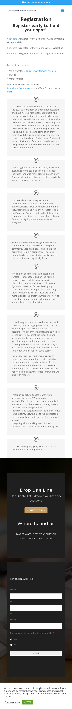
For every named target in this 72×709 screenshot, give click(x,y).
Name (14, 589)
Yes (15, 639)
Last (12, 613)
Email (14, 619)
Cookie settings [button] (12, 702)
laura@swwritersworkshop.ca (41, 70)
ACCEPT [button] (27, 702)
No (15, 644)
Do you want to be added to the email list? (33, 633)
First (12, 601)
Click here (12, 38)
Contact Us (36, 510)
